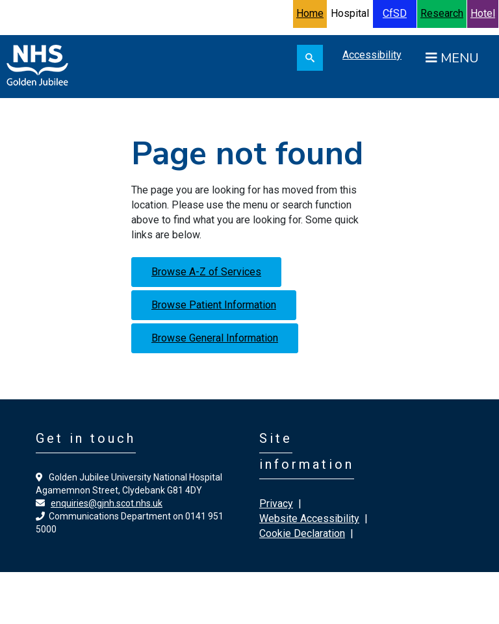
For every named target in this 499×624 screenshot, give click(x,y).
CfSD (395, 13)
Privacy (276, 503)
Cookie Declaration (302, 533)
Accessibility (372, 55)
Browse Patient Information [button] (213, 305)
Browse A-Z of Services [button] (206, 272)
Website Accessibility (309, 518)
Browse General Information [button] (214, 338)
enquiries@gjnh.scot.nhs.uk (106, 503)
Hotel (482, 13)
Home (310, 13)
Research (441, 13)
